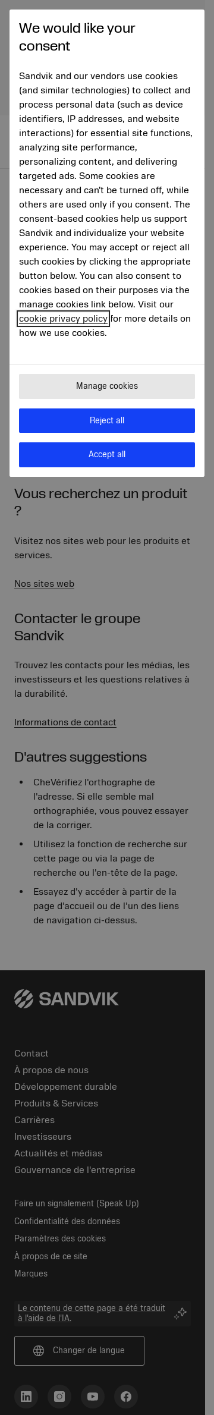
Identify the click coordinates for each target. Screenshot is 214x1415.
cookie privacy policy (63, 319)
